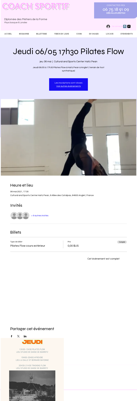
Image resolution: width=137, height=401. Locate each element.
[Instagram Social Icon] (124, 26)
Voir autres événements (68, 86)
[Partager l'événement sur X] (18, 336)
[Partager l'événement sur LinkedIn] (25, 336)
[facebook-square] (128, 26)
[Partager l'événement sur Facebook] (11, 336)
